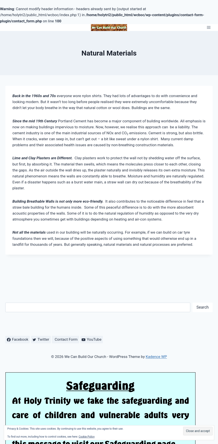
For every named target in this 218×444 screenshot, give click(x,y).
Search (202, 307)
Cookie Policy (87, 436)
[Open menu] (208, 27)
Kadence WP (156, 356)
